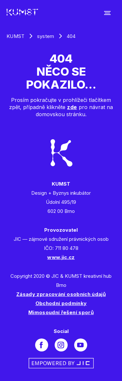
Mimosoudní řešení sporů (61, 312)
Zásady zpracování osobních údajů (61, 294)
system (45, 36)
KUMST (16, 36)
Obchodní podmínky (61, 303)
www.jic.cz (61, 257)
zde (72, 107)
